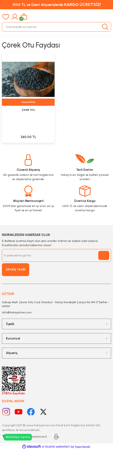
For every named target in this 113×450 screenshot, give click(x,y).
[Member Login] (15, 17)
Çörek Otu (28, 109)
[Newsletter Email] (56, 255)
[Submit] (103, 255)
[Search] (56, 27)
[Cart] (24, 17)
